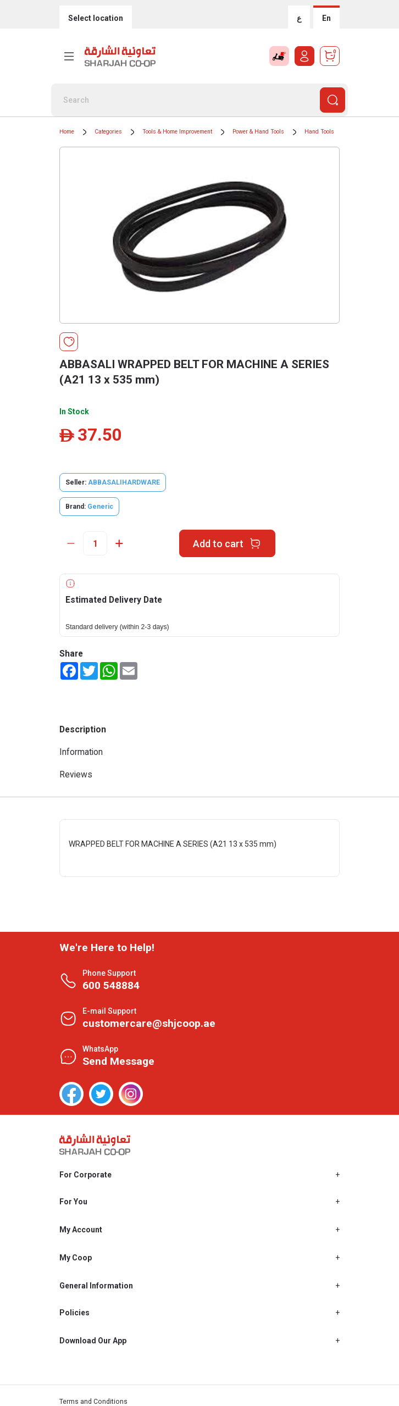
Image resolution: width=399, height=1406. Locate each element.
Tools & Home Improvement (177, 131)
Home (66, 131)
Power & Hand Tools (258, 131)
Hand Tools (319, 131)
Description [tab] (82, 729)
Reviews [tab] (75, 774)
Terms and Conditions (93, 1401)
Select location (95, 18)
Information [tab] (81, 752)
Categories (108, 131)
